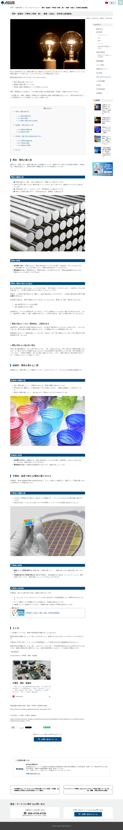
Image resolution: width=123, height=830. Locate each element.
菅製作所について (102, 69)
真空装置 (99, 32)
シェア (21, 728)
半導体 (98, 85)
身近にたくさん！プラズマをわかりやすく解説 (106, 129)
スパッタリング (102, 35)
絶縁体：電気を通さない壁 (24, 125)
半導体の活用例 (24, 145)
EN (112, 3)
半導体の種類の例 (25, 140)
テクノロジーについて (32, 7)
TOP (11, 7)
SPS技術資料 (100, 89)
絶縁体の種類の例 (25, 129)
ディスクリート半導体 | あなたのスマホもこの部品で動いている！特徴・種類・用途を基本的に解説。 (86, 789)
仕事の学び (19, 7)
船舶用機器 (100, 61)
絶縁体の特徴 (23, 132)
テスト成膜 (100, 65)
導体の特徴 (23, 118)
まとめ (17, 150)
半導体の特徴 (23, 143)
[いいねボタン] (13, 727)
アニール (100, 43)
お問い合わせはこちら (33, 773)
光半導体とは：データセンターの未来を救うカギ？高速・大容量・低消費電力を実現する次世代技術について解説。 (36, 789)
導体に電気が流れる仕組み (28, 120)
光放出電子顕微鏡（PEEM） (104, 47)
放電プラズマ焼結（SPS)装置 (104, 56)
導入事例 (99, 73)
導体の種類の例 (24, 116)
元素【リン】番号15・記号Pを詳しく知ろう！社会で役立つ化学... (106, 109)
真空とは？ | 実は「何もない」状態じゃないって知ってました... (106, 140)
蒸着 (99, 40)
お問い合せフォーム (49, 739)
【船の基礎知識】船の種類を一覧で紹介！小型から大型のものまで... (106, 152)
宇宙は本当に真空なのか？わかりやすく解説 (106, 120)
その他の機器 (100, 81)
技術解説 (99, 93)
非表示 (49, 108)
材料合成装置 (100, 52)
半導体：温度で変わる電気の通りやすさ (28, 136)
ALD (99, 37)
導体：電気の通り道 (22, 111)
